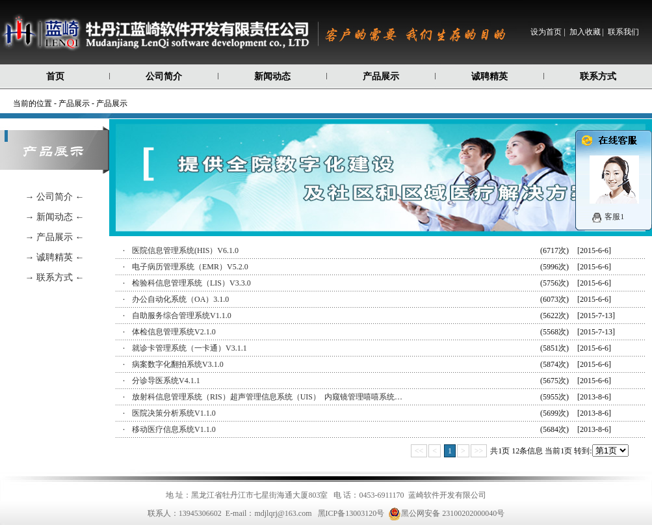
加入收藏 (585, 31)
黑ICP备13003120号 (351, 513)
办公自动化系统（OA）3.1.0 (180, 299)
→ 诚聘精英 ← (55, 257)
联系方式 (598, 76)
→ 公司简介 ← (55, 197)
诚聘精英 (489, 76)
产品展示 (381, 76)
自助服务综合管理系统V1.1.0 (181, 315)
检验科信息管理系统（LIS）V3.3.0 (191, 283)
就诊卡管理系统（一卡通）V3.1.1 (189, 348)
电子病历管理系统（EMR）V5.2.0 (190, 266)
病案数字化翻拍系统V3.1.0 (178, 364)
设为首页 (546, 31)
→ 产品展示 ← (55, 237)
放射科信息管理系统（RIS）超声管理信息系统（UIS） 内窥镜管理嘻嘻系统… (267, 396)
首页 (55, 76)
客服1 (614, 216)
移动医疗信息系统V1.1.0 (174, 429)
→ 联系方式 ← (55, 277)
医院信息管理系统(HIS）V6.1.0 (185, 250)
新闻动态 (272, 76)
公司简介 (164, 76)
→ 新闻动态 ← (55, 217)
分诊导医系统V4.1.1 (166, 380)
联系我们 (623, 31)
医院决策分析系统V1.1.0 (174, 413)
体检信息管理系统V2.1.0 (174, 331)
